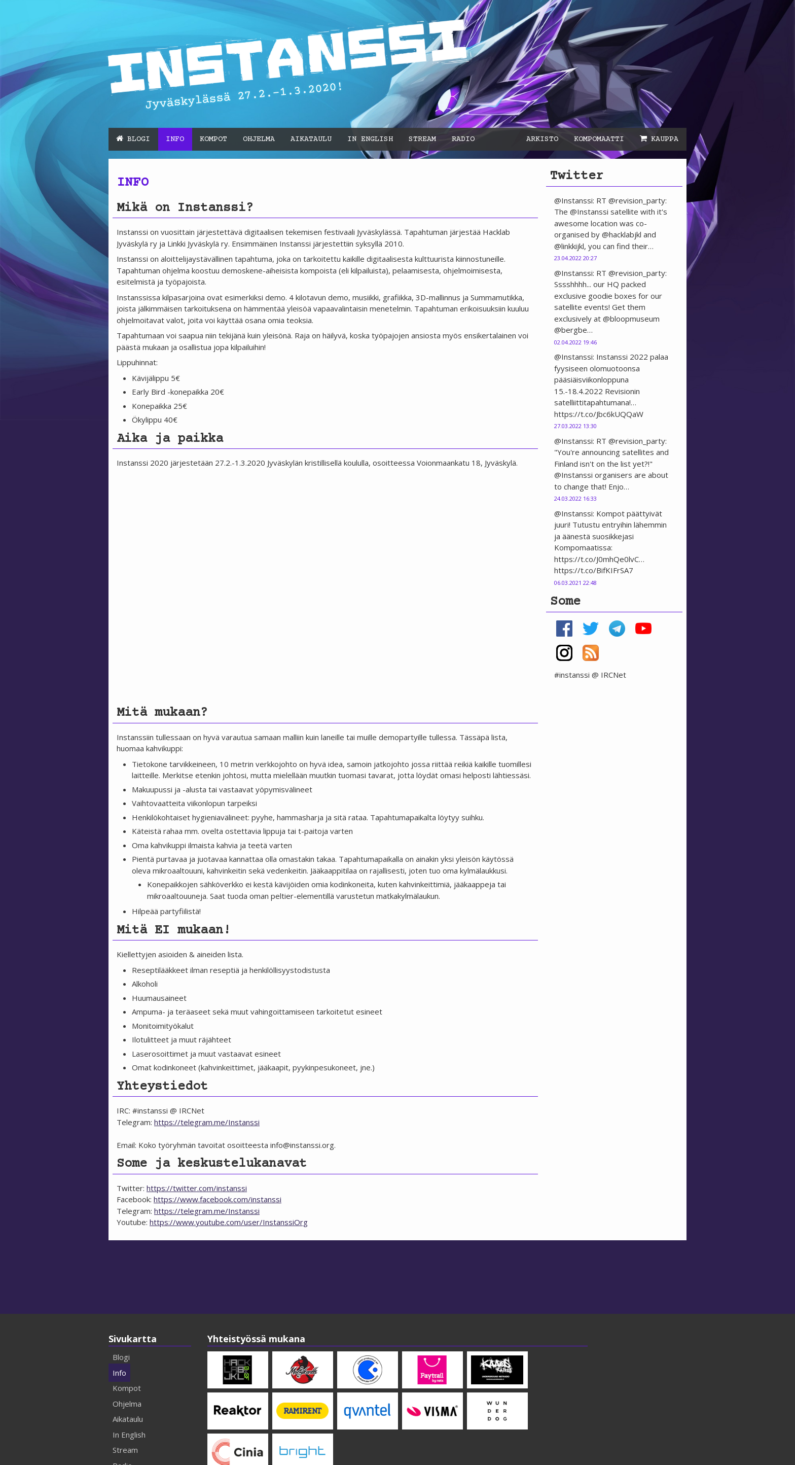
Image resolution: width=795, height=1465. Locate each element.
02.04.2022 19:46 (575, 342)
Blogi (138, 139)
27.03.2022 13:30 (575, 426)
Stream (422, 139)
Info (175, 139)
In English (370, 139)
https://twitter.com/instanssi (197, 1188)
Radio (463, 139)
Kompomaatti (599, 139)
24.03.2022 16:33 (575, 498)
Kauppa (664, 139)
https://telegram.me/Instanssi (207, 1122)
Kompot (213, 139)
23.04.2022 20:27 (575, 258)
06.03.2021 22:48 (575, 582)
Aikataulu (311, 139)
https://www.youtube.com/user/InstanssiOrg (229, 1222)
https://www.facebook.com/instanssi (217, 1199)
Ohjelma (259, 139)
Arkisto (542, 139)
